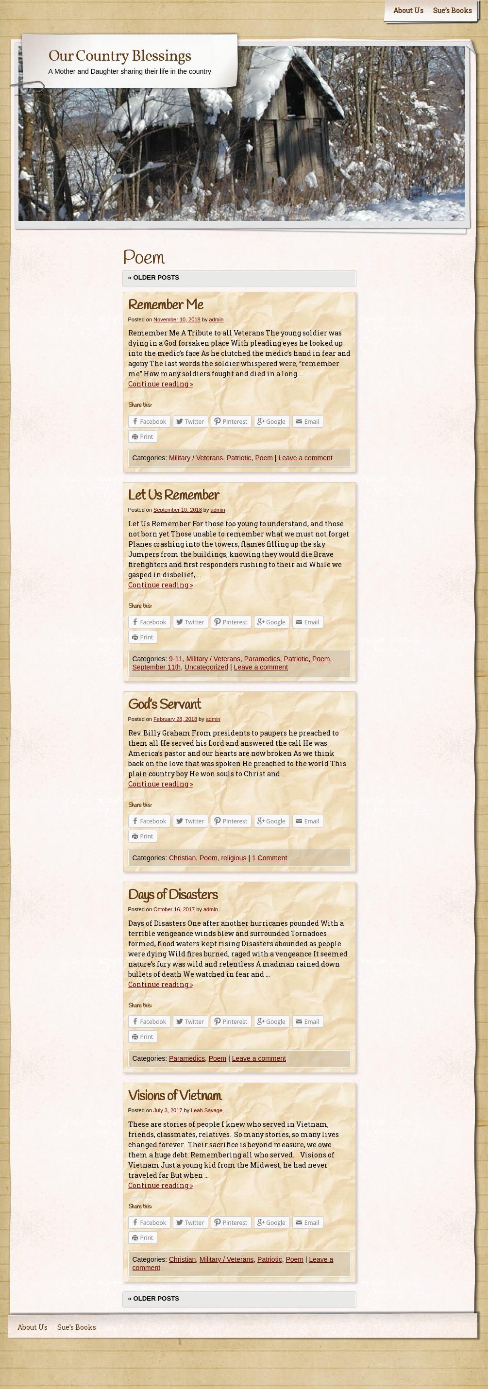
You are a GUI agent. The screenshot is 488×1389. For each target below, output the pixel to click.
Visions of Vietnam (174, 1096)
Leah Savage (206, 1110)
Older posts (154, 277)
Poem (264, 458)
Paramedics (262, 659)
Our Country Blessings (120, 56)
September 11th (157, 667)
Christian (182, 858)
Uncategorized (206, 667)
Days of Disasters (173, 895)
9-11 (176, 659)
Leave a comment (305, 458)
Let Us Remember (173, 496)
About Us (408, 10)
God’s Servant (164, 705)
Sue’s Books (452, 10)
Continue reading (160, 383)
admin (216, 319)
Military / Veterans (196, 458)
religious (233, 858)
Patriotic (239, 458)
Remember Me (165, 306)
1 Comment (269, 858)
